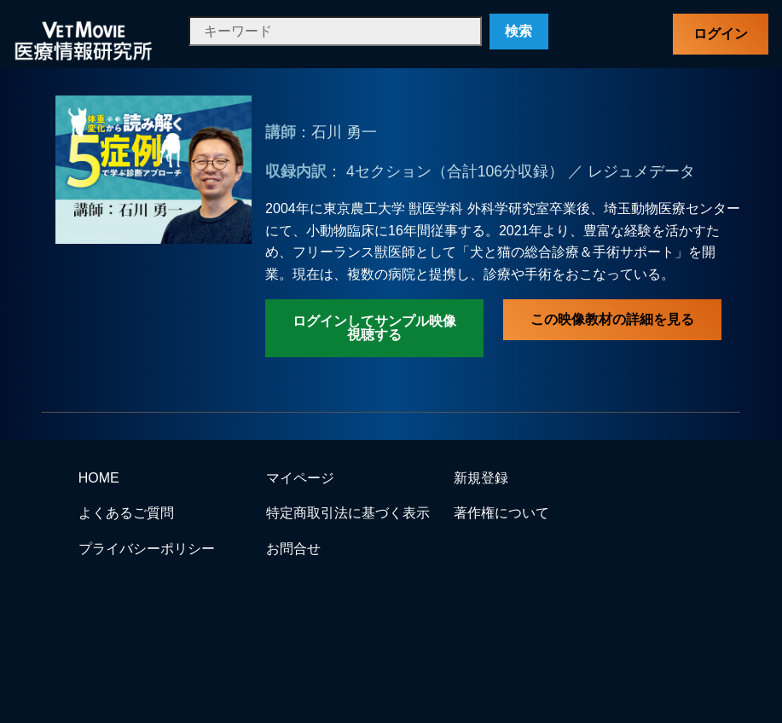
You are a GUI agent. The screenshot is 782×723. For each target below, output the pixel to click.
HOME (98, 478)
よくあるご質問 (126, 513)
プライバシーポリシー (146, 548)
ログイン (720, 33)
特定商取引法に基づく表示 (348, 513)
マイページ (300, 478)
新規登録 (481, 478)
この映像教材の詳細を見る (612, 319)
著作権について (501, 513)
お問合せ (293, 548)
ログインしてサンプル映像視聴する (374, 328)
